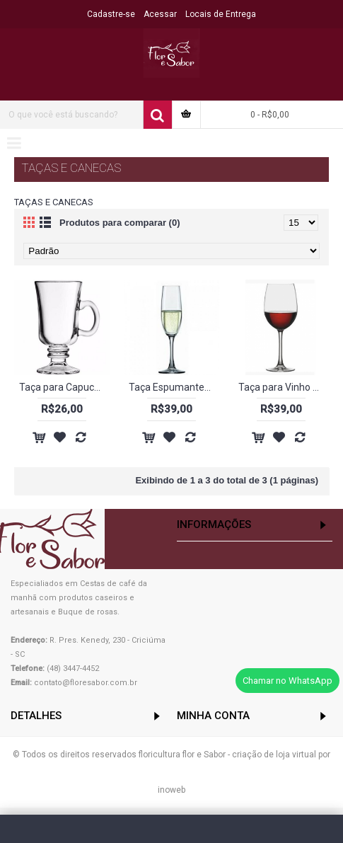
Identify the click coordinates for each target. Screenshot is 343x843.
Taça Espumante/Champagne (174, 387)
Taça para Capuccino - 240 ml (64, 387)
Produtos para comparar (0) (119, 222)
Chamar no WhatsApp (287, 680)
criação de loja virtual (274, 754)
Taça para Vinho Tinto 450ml (283, 387)
